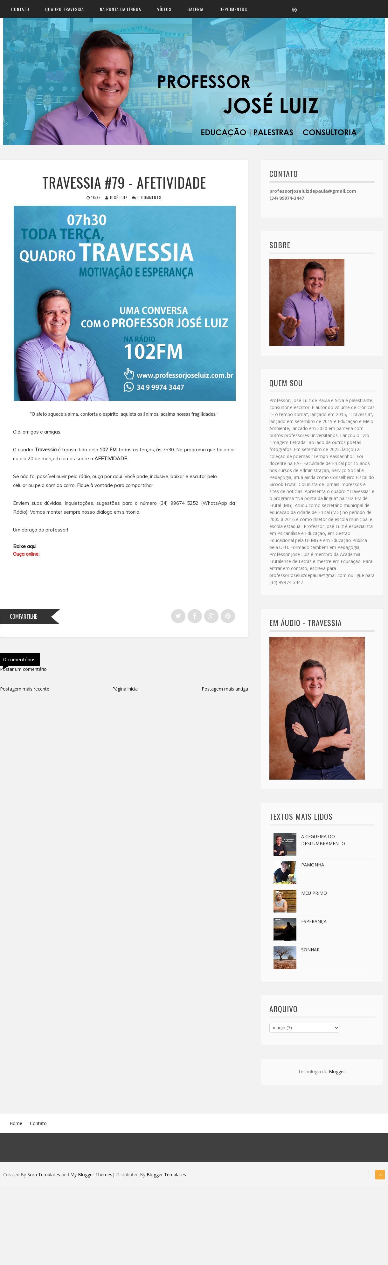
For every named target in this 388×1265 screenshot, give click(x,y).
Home (16, 1125)
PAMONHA (312, 867)
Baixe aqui (24, 548)
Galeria (195, 10)
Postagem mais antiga (225, 690)
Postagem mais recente (24, 690)
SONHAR (310, 952)
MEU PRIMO (314, 895)
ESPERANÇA (314, 923)
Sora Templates (43, 1176)
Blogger (337, 1073)
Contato (20, 10)
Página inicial (125, 690)
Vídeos (164, 10)
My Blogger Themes (91, 1176)
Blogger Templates (166, 1176)
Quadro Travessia (64, 10)
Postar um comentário (23, 671)
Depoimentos (233, 10)
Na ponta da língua (120, 10)
